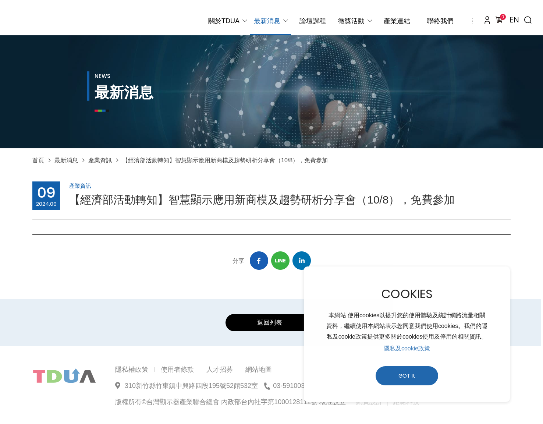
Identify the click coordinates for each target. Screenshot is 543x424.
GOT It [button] (406, 375)
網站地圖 (258, 369)
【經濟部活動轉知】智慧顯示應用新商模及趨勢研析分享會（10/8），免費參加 (225, 160)
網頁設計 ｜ (373, 402)
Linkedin (301, 260)
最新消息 (267, 21)
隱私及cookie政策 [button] (407, 348)
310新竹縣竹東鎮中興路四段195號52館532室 (191, 385)
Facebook (259, 260)
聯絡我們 (440, 21)
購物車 (501, 18)
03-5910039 (290, 385)
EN (514, 20)
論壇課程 (312, 21)
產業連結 (397, 21)
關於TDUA (223, 21)
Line (280, 260)
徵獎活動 (351, 21)
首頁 (38, 160)
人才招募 (219, 369)
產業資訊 (100, 160)
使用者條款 (177, 369)
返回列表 (269, 322)
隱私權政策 (131, 369)
